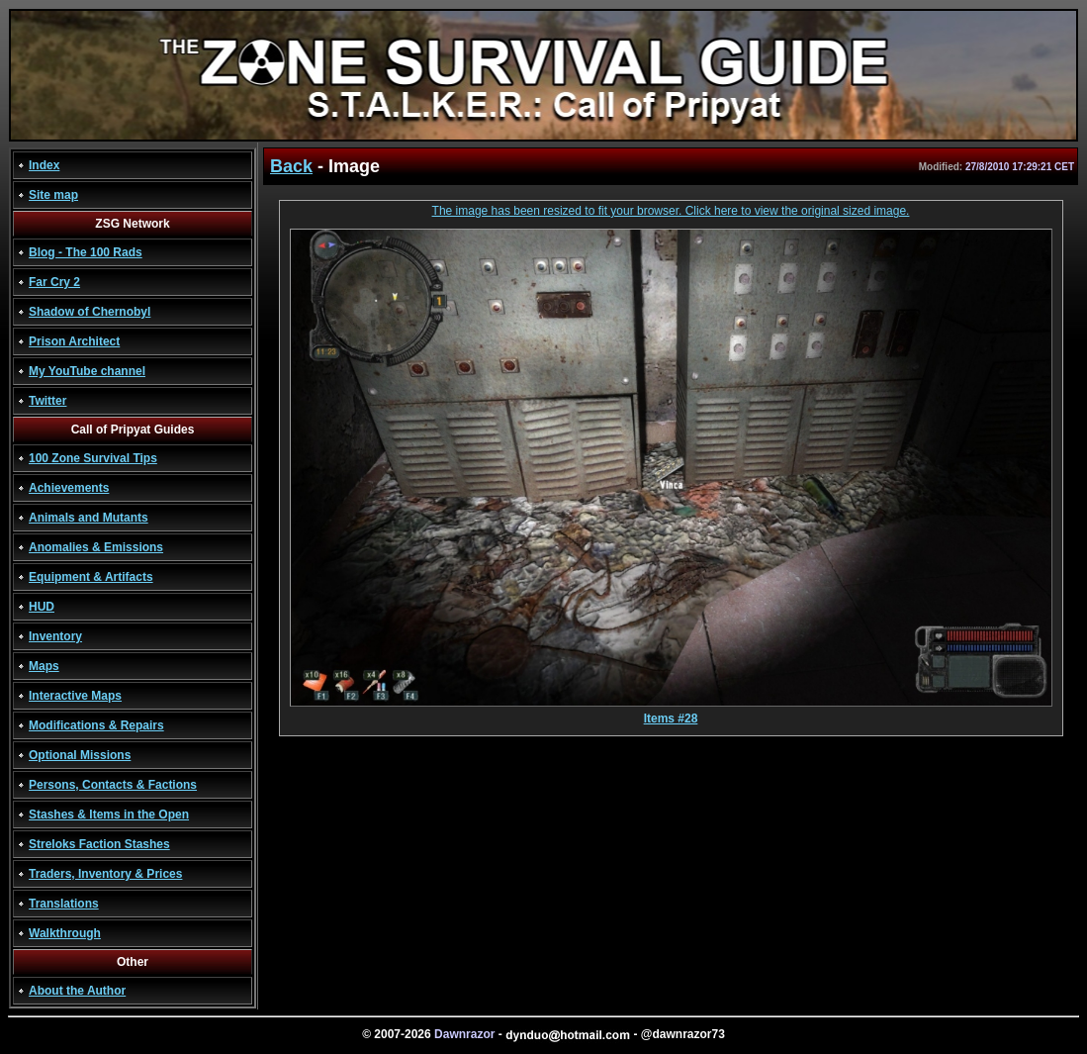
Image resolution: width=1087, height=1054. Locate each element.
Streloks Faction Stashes (99, 844)
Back (291, 166)
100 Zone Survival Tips (93, 458)
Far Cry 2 (54, 282)
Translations (64, 903)
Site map (53, 195)
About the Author (77, 991)
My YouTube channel (87, 371)
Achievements (69, 488)
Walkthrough (65, 933)
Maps (44, 666)
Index (44, 165)
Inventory (55, 636)
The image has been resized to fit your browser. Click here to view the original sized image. (671, 211)
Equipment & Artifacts (91, 577)
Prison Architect (74, 341)
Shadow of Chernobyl (89, 312)
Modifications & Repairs (96, 725)
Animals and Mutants (88, 518)
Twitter (47, 401)
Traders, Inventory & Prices (105, 874)
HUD (41, 607)
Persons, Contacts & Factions (113, 785)
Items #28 (671, 713)
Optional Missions (80, 755)
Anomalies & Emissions (96, 547)
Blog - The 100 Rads (85, 252)
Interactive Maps (75, 696)
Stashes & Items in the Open (109, 814)
